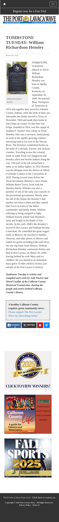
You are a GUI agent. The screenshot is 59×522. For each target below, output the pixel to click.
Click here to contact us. (44, 497)
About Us (36, 505)
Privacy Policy (25, 505)
